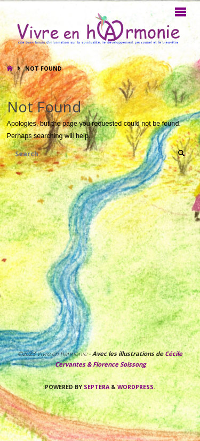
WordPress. (136, 387)
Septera (95, 387)
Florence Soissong (118, 364)
